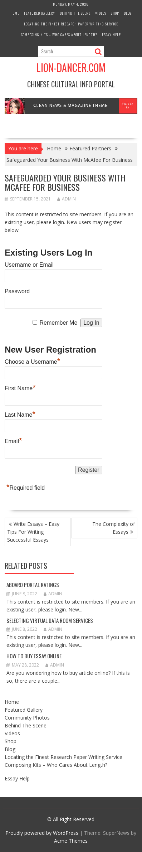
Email (13, 440)
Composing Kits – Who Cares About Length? (59, 34)
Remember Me (59, 323)
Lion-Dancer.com (71, 67)
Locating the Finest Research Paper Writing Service (71, 23)
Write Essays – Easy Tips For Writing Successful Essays (33, 532)
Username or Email (29, 265)
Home (14, 13)
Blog (128, 13)
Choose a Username (32, 361)
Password (17, 291)
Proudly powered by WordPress (41, 832)
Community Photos (27, 717)
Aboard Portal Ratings (32, 585)
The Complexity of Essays (113, 528)
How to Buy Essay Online (34, 656)
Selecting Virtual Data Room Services (49, 620)
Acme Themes (71, 840)
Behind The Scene (75, 13)
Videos (100, 13)
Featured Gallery (39, 13)
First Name (20, 387)
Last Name (20, 414)
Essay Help (111, 34)
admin (66, 199)
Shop (115, 13)
